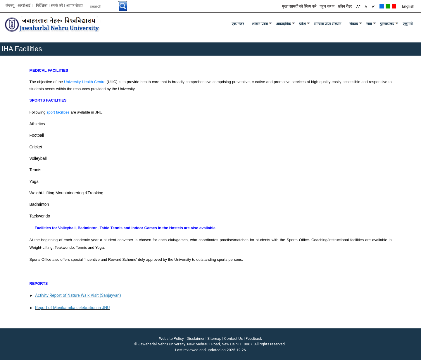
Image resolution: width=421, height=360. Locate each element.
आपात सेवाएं (74, 6)
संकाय (353, 24)
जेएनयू (10, 6)
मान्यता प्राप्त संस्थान (327, 24)
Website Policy (171, 338)
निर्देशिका (41, 6)
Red (394, 6)
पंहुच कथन (327, 6)
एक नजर (238, 24)
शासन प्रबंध (260, 24)
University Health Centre (85, 82)
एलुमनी (408, 24)
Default (381, 6)
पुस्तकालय (387, 24)
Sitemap (214, 338)
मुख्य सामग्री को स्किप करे (299, 6)
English (408, 6)
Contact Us (233, 338)
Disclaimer (195, 338)
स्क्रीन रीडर (345, 6)
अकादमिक (283, 24)
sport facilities (58, 112)
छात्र (369, 24)
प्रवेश (302, 24)
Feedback (254, 338)
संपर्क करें (57, 6)
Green (388, 6)
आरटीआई (24, 6)
